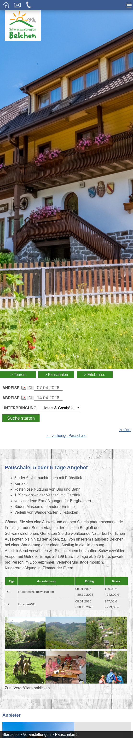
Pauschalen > (66, 734)
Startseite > (12, 734)
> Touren (18, 375)
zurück (125, 430)
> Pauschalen (56, 375)
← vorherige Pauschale (66, 436)
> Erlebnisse (94, 375)
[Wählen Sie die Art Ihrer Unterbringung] (59, 408)
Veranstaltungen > (38, 734)
